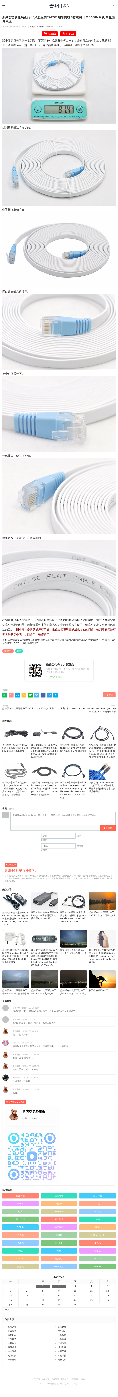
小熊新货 (31, 26)
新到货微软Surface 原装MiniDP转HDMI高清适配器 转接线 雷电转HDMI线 (44, 900)
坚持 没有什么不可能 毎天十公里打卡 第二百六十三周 (73, 936)
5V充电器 (58, 1221)
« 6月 (7, 1303)
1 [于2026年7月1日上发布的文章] (42, 1280)
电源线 (59, 1197)
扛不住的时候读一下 (102, 975)
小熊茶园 (62, 1333)
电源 (20, 1205)
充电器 (59, 1229)
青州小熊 (59, 639)
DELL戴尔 (59, 1260)
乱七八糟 (20, 1213)
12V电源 (59, 1213)
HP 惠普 (59, 1237)
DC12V (97, 1252)
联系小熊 (64, 1373)
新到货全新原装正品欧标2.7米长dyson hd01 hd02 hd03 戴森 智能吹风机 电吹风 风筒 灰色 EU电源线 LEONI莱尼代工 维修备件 (15, 779)
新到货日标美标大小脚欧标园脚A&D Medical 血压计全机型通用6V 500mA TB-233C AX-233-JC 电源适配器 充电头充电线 (15, 940)
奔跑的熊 (20, 1189)
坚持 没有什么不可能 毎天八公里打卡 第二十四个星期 (73, 976)
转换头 (97, 1245)
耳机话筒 (62, 1349)
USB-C (20, 1197)
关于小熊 (36, 1373)
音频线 (20, 1237)
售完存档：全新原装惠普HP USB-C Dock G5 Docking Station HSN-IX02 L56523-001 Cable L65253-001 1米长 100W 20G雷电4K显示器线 (102, 741)
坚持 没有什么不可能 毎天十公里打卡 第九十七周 (44, 976)
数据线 (20, 1260)
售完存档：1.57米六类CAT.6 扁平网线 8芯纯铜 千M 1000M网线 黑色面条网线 (15, 738)
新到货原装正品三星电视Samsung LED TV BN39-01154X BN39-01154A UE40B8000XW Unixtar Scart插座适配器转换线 (44, 741)
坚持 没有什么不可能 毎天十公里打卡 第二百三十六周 (102, 898)
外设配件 (12, 1325)
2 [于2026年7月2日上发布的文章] (59, 1280)
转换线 (97, 1205)
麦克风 (97, 1237)
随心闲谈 (62, 1353)
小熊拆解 (62, 1329)
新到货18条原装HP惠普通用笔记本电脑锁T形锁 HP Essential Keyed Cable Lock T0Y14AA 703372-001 (73, 901)
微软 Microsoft (97, 1229)
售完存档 (62, 1320)
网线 (19, 651)
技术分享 (62, 1337)
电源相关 (12, 1341)
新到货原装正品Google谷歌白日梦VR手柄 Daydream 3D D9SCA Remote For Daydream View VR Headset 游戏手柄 (102, 940)
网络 (59, 1245)
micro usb (20, 1252)
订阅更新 (74, 1373)
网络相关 (49, 26)
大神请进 (62, 1325)
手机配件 (12, 1337)
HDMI (97, 1213)
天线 (20, 1245)
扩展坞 (20, 1229)
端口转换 (97, 1189)
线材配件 (40, 26)
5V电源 (20, 1221)
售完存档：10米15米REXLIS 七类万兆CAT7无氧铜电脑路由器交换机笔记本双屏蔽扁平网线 (102, 777)
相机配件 (62, 1341)
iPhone (97, 1260)
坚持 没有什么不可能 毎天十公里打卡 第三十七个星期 (28, 708)
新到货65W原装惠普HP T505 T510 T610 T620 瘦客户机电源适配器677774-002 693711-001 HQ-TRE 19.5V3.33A (15, 903)
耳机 (97, 1197)
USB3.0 (59, 1205)
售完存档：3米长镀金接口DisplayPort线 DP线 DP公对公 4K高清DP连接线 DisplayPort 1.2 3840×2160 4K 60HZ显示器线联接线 (44, 779)
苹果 (97, 1221)
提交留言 (108, 828)
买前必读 (45, 1373)
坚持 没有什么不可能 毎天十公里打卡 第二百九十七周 (15, 976)
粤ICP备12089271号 (68, 1378)
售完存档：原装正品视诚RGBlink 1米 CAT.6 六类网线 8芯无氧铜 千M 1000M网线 (73, 738)
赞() (109, 695)
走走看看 (59, 1189)
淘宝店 (83, 1373)
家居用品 (12, 1329)
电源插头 (59, 1252)
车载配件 (12, 1353)
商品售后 (55, 1373)
